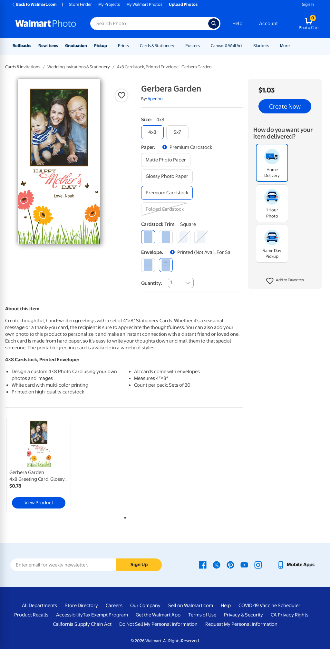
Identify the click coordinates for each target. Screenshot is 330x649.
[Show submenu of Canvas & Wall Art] (245, 45)
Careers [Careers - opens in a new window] (114, 605)
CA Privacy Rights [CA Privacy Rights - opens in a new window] (289, 615)
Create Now (285, 106)
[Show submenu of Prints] (132, 45)
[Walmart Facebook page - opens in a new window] (203, 564)
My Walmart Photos (144, 4)
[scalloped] (201, 237)
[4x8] (152, 132)
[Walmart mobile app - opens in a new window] (296, 564)
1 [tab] (124, 516)
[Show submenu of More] (293, 45)
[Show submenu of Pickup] (110, 45)
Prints (123, 45)
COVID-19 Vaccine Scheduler (269, 605)
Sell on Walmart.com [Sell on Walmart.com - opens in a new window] (190, 605)
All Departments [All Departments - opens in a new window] (39, 605)
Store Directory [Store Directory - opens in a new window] (81, 605)
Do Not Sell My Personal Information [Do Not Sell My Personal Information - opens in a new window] (158, 624)
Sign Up (139, 564)
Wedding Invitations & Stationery (78, 66)
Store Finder (80, 4)
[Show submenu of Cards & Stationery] (177, 45)
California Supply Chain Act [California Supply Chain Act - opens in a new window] (82, 624)
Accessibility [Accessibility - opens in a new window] (69, 615)
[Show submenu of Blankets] (272, 45)
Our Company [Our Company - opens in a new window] (145, 605)
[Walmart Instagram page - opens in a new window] (258, 564)
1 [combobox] (171, 282)
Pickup (100, 45)
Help (237, 23)
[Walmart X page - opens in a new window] (216, 564)
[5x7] (177, 132)
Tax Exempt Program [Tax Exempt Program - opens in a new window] (105, 615)
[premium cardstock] (167, 193)
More (285, 45)
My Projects (109, 4)
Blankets (261, 45)
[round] (166, 237)
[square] (148, 237)
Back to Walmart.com (34, 4)
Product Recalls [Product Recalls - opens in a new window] (31, 615)
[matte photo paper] (165, 160)
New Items (48, 45)
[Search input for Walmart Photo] (149, 23)
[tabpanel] (45, 464)
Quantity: (151, 283)
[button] (285, 281)
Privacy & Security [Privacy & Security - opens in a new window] (243, 615)
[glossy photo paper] (167, 176)
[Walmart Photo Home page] (46, 23)
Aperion (155, 98)
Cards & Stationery (157, 45)
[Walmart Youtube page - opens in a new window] (244, 564)
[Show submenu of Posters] (203, 45)
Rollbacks (22, 45)
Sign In (308, 4)
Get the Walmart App (158, 615)
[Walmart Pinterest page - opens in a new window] (230, 564)
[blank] (148, 265)
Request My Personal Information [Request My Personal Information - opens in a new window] (241, 624)
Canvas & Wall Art (226, 45)
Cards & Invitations (22, 66)
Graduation (76, 45)
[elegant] (183, 237)
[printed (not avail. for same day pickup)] (166, 265)
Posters (192, 45)
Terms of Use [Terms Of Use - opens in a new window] (202, 615)
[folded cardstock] (164, 209)
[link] (39, 464)
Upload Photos (183, 4)
